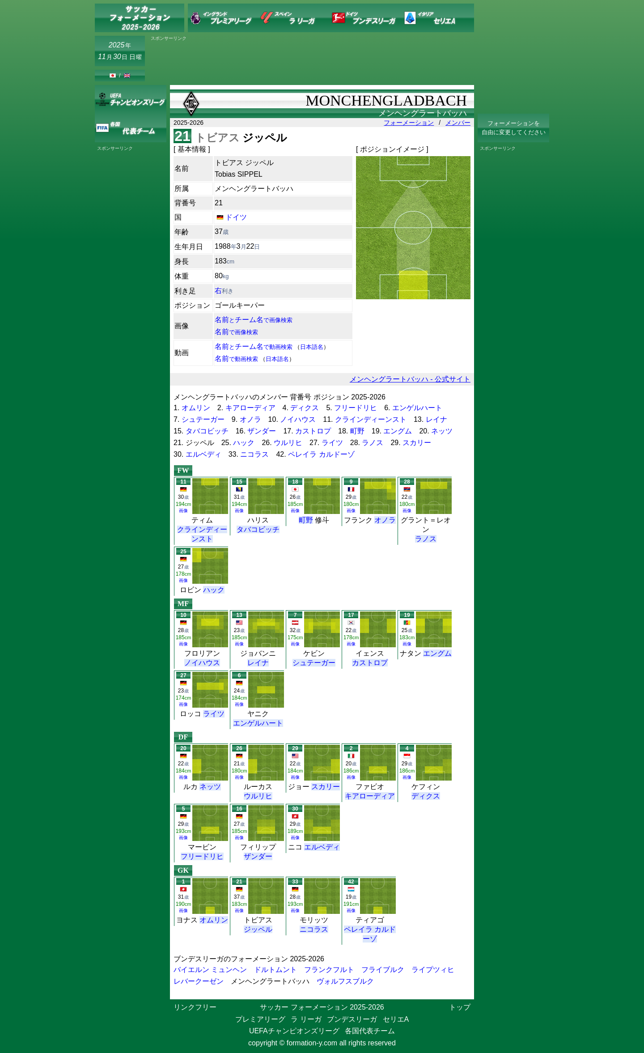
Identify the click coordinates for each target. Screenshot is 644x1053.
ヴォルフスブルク (345, 981)
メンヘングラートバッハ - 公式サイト (410, 379)
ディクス (304, 408)
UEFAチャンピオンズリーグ (294, 1031)
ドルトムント (275, 969)
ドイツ (236, 217)
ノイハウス (298, 419)
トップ (459, 1007)
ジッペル (258, 929)
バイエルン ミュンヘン (210, 969)
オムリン (196, 408)
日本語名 (311, 347)
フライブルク (382, 969)
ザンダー (261, 431)
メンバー (457, 122)
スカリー (416, 442)
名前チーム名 (253, 319)
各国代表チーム (370, 1031)
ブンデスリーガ (352, 1019)
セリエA (396, 1019)
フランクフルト (329, 969)
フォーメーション (409, 122)
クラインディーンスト (371, 419)
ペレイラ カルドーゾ (321, 454)
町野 (357, 431)
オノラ (250, 419)
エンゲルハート (417, 408)
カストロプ (313, 431)
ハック (243, 442)
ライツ (332, 442)
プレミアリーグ (260, 1019)
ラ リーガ (306, 1019)
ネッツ (442, 431)
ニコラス (254, 454)
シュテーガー (203, 419)
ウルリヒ (288, 442)
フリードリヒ (355, 408)
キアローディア (250, 408)
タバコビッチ (207, 431)
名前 (236, 331)
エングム (397, 431)
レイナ (436, 419)
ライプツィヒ (432, 969)
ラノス (372, 442)
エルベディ (203, 454)
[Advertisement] (311, 61)
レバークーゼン (199, 981)
